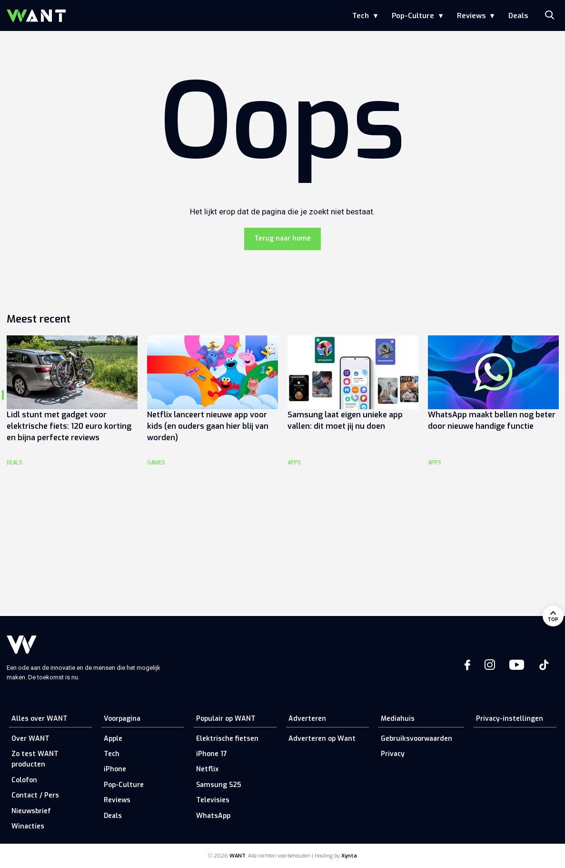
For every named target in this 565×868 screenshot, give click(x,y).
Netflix (207, 769)
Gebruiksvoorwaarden (416, 738)
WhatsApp (213, 815)
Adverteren (307, 718)
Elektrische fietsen (227, 738)
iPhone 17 (211, 753)
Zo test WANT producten (35, 759)
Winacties (27, 826)
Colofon (24, 780)
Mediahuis (398, 718)
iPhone (115, 769)
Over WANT (30, 738)
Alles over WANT (39, 718)
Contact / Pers (35, 795)
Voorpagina (122, 718)
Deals (518, 15)
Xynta (349, 855)
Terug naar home (282, 238)
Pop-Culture (413, 15)
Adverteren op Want (322, 738)
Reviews (471, 15)
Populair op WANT (226, 718)
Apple (113, 738)
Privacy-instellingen (509, 718)
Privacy (393, 753)
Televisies (212, 800)
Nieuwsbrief (31, 811)
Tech (360, 15)
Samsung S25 (218, 784)
